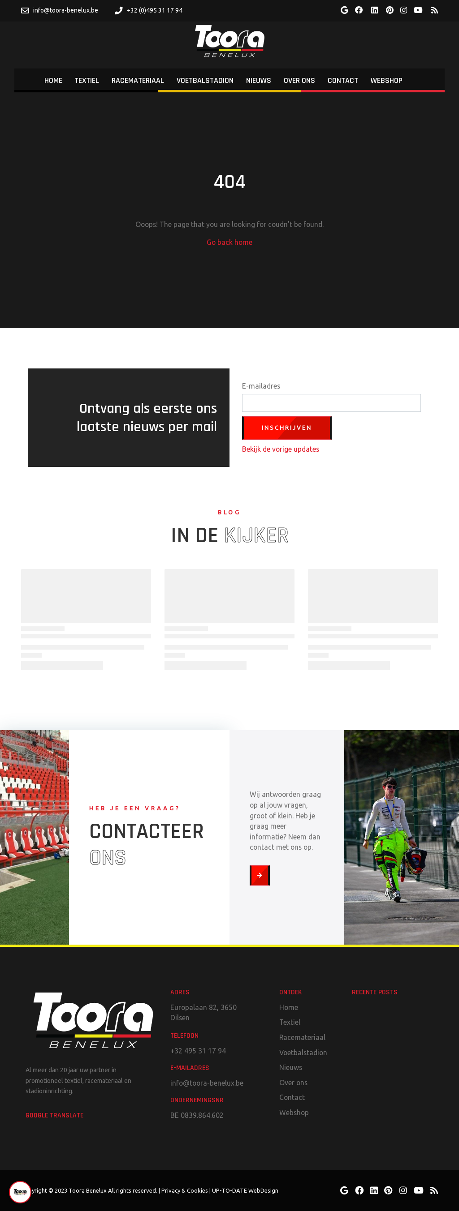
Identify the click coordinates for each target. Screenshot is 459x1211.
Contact (292, 1097)
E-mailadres (261, 386)
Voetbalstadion (303, 1052)
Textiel (289, 1022)
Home (288, 1007)
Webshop (294, 1112)
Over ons (293, 1082)
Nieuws (290, 1067)
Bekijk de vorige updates (280, 449)
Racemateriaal (302, 1037)
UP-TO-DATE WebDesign (245, 1190)
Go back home (229, 242)
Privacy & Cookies (184, 1190)
